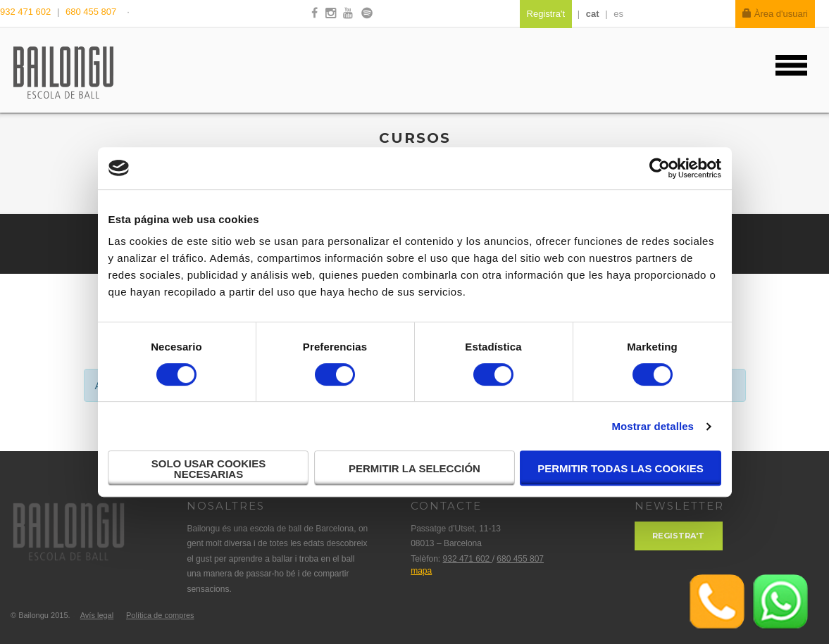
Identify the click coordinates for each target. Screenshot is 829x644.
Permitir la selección (414, 468)
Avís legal (97, 615)
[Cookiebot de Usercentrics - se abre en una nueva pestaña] (659, 168)
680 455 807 (91, 11)
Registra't (678, 536)
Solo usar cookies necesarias (208, 468)
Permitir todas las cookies (620, 468)
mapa (421, 571)
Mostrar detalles (652, 426)
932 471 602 (27, 11)
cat (592, 13)
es (618, 13)
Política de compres (160, 615)
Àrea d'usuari (775, 13)
